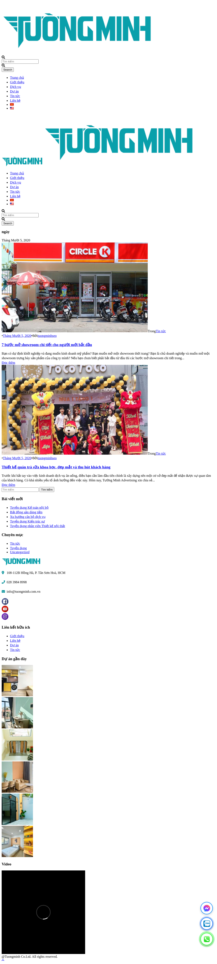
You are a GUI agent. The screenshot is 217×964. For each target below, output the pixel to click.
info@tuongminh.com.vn (23, 591)
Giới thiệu (17, 82)
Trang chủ (17, 77)
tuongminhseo (47, 335)
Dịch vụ (15, 87)
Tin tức (15, 96)
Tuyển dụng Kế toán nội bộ (29, 507)
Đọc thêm (8, 362)
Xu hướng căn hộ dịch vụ (27, 517)
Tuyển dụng (18, 548)
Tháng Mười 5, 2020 (17, 335)
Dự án (14, 91)
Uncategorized (19, 552)
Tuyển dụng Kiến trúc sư (27, 521)
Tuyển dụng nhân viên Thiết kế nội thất (37, 526)
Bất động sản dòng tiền (26, 512)
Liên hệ (15, 100)
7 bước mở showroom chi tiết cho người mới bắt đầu (47, 344)
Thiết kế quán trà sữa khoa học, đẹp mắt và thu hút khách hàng (56, 467)
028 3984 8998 (17, 582)
